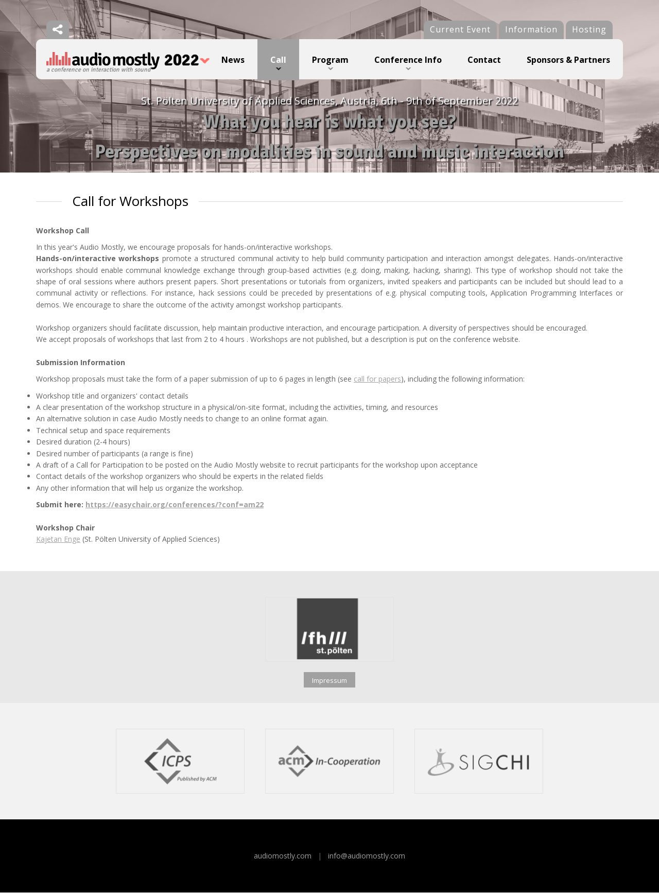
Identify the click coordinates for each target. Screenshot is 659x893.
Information (531, 29)
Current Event (460, 29)
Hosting (589, 29)
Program (330, 59)
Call (278, 59)
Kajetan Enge (58, 540)
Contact (484, 59)
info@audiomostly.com (366, 856)
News (233, 59)
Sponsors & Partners (568, 59)
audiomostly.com (282, 856)
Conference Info (408, 59)
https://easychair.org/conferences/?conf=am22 (174, 505)
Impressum (329, 680)
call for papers (377, 379)
